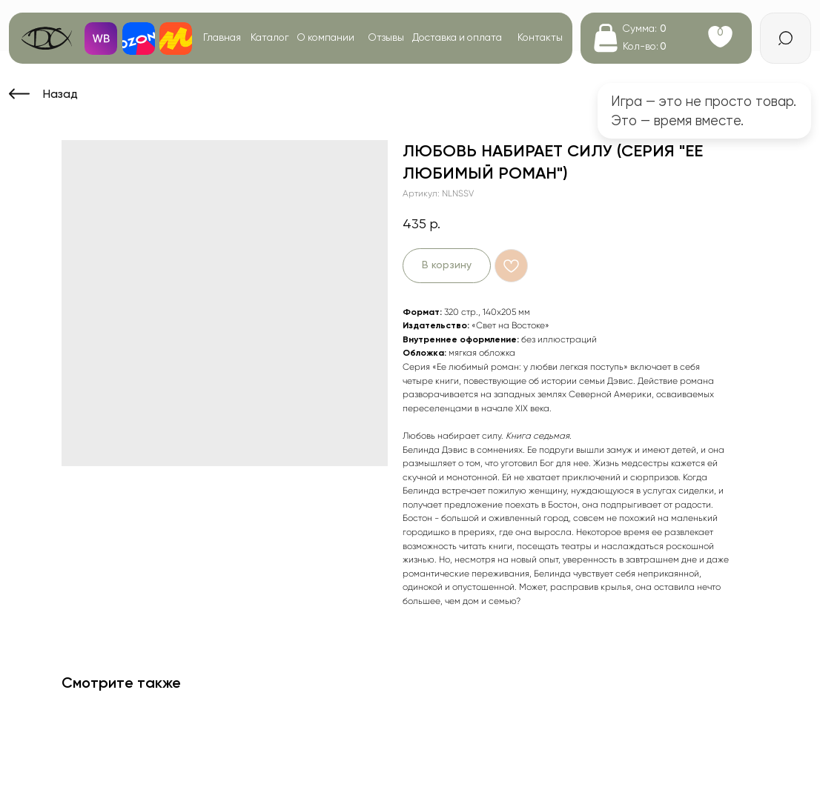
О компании (325, 37)
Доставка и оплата (457, 37)
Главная (222, 37)
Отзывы (386, 37)
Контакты (540, 37)
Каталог (270, 37)
